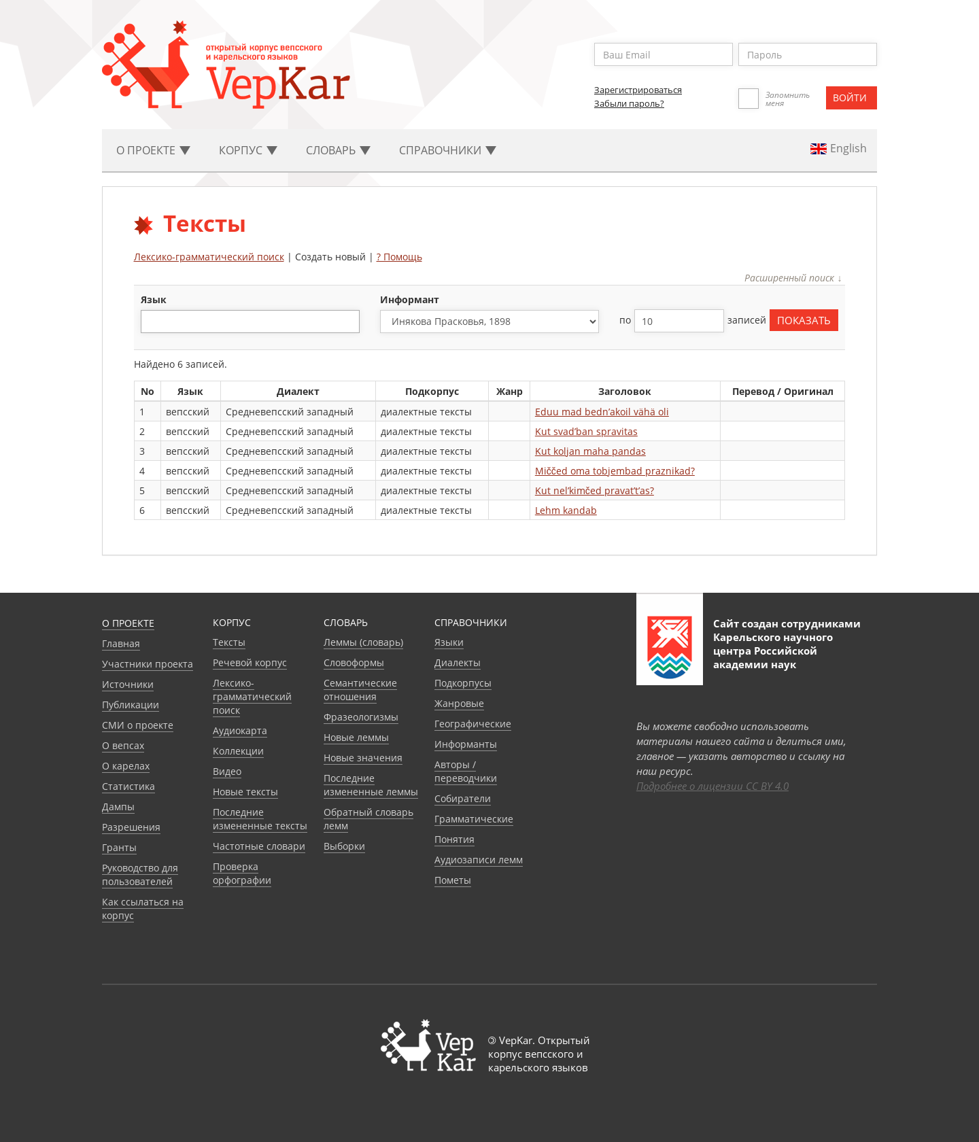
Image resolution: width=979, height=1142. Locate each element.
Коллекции (238, 750)
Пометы (452, 879)
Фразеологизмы (361, 716)
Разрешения (131, 826)
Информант (409, 299)
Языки (449, 642)
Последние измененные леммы (371, 785)
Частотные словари (259, 846)
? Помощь (399, 256)
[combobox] (250, 321)
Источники (128, 684)
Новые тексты (245, 791)
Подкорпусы (463, 682)
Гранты (119, 847)
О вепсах (123, 745)
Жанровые (459, 703)
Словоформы (354, 662)
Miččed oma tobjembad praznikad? (615, 470)
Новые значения (363, 757)
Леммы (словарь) (363, 642)
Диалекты (457, 662)
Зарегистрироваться (638, 90)
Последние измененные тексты (260, 819)
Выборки (344, 846)
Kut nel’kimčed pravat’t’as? (594, 490)
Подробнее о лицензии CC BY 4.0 (712, 786)
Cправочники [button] (447, 150)
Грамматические (473, 818)
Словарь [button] (338, 150)
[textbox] (152, 321)
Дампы (118, 806)
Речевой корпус (250, 662)
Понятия (454, 839)
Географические (472, 723)
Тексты (229, 642)
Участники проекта (147, 663)
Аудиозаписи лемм (478, 859)
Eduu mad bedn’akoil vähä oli (602, 411)
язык (154, 299)
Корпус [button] (248, 150)
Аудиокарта (240, 730)
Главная (121, 643)
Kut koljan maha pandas (590, 451)
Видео (227, 771)
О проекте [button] (153, 150)
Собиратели (462, 798)
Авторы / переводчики (465, 771)
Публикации (130, 704)
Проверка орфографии (242, 873)
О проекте (128, 623)
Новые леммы (356, 737)
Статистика (128, 786)
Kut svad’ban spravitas (586, 431)
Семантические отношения (360, 689)
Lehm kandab (566, 510)
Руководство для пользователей (140, 874)
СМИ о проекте (137, 725)
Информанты (465, 744)
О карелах (126, 765)
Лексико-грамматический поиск (209, 256)
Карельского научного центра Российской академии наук (773, 650)
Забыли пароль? (629, 103)
